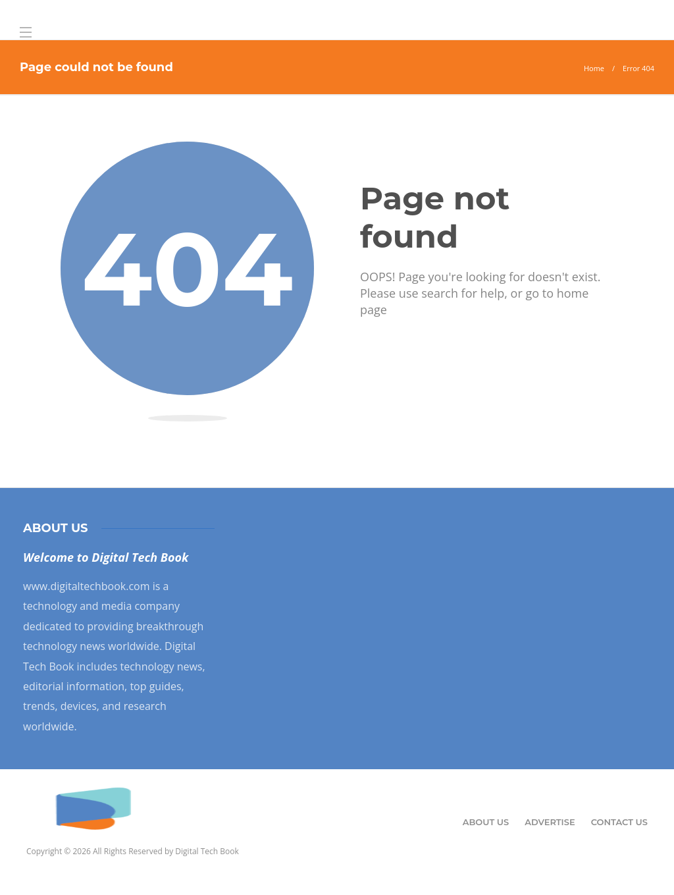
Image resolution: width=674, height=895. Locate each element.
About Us (486, 822)
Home (594, 68)
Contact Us (619, 822)
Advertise (550, 822)
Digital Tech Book (206, 851)
